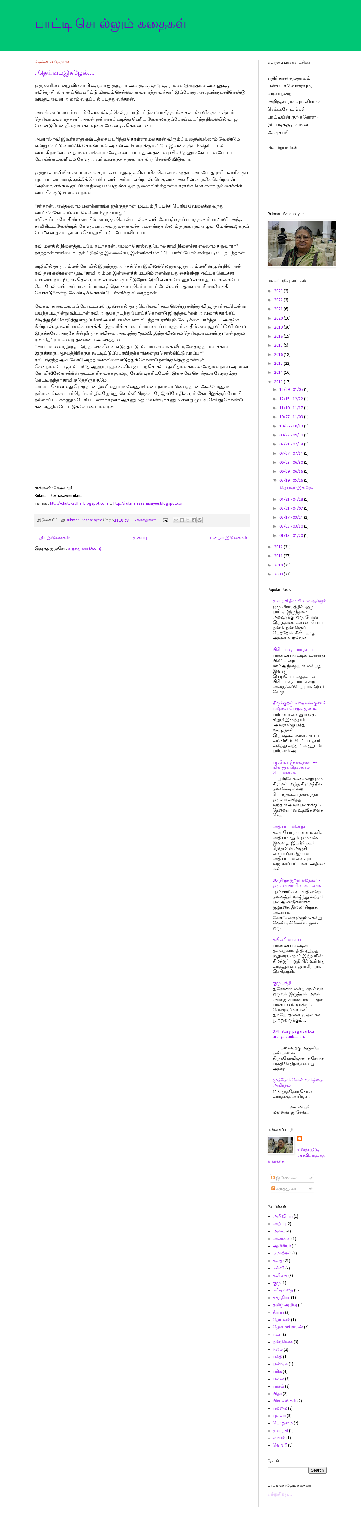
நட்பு (277, 1334)
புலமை (280, 1408)
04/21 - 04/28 (291, 499)
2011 (279, 556)
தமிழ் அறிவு (285, 1305)
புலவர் (279, 1416)
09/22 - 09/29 (291, 435)
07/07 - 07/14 (291, 453)
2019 (279, 327)
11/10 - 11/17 (291, 408)
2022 (279, 300)
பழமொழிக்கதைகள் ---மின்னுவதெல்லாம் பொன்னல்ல (295, 768)
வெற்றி (280, 1445)
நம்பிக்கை (283, 1342)
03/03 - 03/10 (291, 526)
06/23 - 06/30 (291, 462)
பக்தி (277, 1357)
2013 (279, 382)
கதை (277, 1261)
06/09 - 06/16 (291, 471)
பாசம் (278, 1386)
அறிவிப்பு (283, 1216)
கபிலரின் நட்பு (287, 939)
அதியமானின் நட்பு (291, 827)
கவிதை (280, 1275)
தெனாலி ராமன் (288, 1327)
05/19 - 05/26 (291, 480)
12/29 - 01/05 (291, 389)
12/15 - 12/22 (291, 399)
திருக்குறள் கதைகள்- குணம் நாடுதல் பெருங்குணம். (299, 706)
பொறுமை (283, 1423)
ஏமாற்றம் (282, 1253)
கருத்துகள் (283, 1189)
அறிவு (279, 1224)
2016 (279, 354)
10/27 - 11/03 (291, 417)
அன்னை (282, 1239)
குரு (277, 1283)
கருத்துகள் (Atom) (84, 548)
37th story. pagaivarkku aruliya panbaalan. (293, 1034)
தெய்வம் (281, 1320)
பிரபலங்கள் (284, 1401)
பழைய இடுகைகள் (228, 538)
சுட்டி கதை (283, 1290)
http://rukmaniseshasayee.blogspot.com (149, 503)
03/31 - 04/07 (291, 508)
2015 (279, 363)
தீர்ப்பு (278, 1312)
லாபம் (279, 1438)
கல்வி (278, 1268)
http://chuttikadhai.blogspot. (75, 503)
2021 (279, 309)
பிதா (277, 1394)
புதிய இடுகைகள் (53, 538)
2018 (279, 336)
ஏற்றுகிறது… (280, 1494)
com (104, 503)
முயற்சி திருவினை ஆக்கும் (299, 601)
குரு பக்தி (282, 983)
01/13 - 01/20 (291, 536)
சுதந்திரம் (281, 1297)
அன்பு (279, 1231)
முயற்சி (280, 1431)
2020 (279, 318)
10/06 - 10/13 (291, 426)
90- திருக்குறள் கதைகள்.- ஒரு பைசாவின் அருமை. (297, 883)
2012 (279, 547)
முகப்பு (140, 538)
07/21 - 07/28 (291, 444)
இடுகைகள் (284, 1178)
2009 (279, 574)
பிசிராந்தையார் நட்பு (293, 649)
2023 (279, 291)
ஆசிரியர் (282, 1246)
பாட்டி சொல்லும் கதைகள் (111, 23)
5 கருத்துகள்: (145, 520)
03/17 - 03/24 (291, 517)
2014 (279, 372)
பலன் (278, 1379)
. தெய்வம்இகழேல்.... (65, 72)
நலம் (278, 1349)
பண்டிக (280, 1364)
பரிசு (277, 1371)
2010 (279, 565)
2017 (279, 345)
